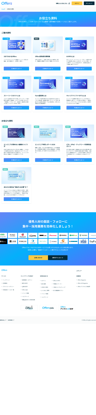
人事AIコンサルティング (59, 287)
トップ (3, 9)
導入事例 (43, 284)
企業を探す (25, 286)
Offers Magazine (82, 280)
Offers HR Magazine (83, 283)
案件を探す (25, 283)
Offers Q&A (25, 290)
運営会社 (2, 320)
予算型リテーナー (57, 284)
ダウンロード (88, 3)
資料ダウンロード (16, 68)
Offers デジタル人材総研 (84, 286)
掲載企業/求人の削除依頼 (28, 299)
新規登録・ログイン (27, 280)
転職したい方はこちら (61, 3)
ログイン (76, 3)
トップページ (6, 280)
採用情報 (10, 320)
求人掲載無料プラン (58, 290)
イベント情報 (25, 293)
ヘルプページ (25, 296)
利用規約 (5, 283)
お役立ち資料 (44, 287)
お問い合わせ (38, 258)
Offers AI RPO (56, 280)
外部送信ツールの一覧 (8, 290)
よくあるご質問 (45, 290)
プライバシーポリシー (8, 286)
